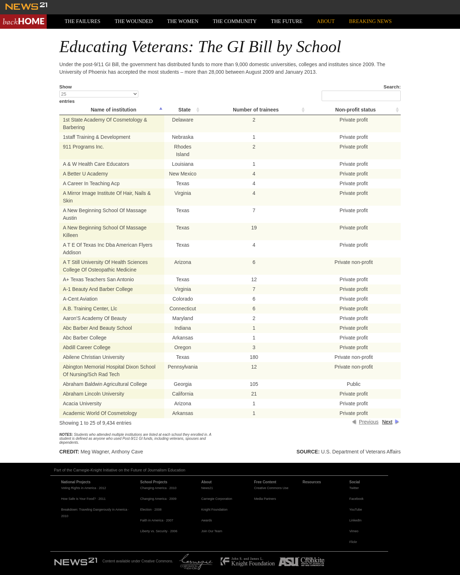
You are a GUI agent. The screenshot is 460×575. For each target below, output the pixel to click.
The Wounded (134, 21)
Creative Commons (156, 561)
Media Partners (265, 499)
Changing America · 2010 (158, 488)
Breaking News (370, 21)
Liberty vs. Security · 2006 (159, 531)
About (326, 21)
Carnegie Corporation (216, 499)
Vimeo (353, 531)
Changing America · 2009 (158, 499)
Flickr (353, 542)
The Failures (82, 21)
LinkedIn (355, 520)
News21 (207, 488)
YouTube (355, 509)
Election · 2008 (151, 509)
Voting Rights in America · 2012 (83, 488)
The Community (235, 21)
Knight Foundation (214, 509)
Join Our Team (211, 531)
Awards (206, 520)
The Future (287, 21)
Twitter (354, 488)
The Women (182, 21)
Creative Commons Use (271, 488)
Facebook (356, 499)
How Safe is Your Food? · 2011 (83, 499)
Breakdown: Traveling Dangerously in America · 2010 (95, 513)
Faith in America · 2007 (156, 520)
